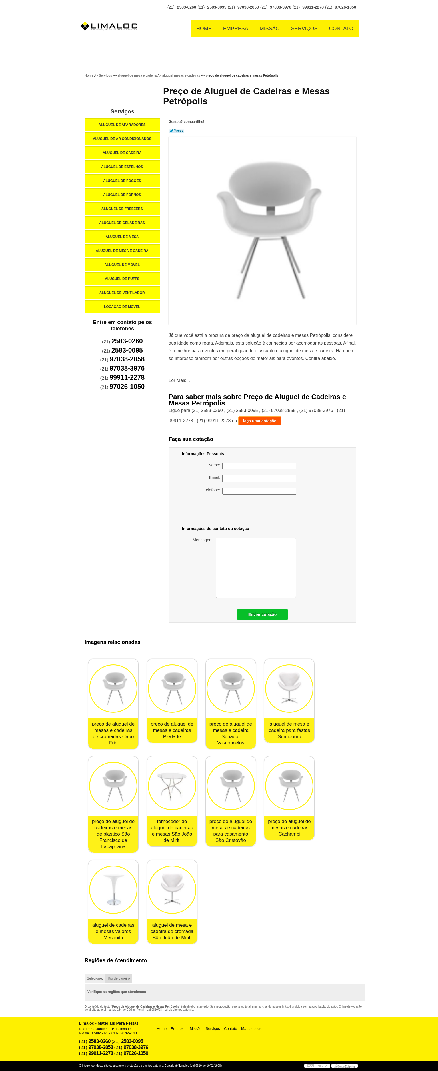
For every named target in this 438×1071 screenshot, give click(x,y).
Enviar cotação (262, 614)
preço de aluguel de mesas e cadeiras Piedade (172, 730)
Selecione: (95, 978)
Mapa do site (251, 1028)
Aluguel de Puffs (122, 279)
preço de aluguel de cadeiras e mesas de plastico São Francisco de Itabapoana (113, 834)
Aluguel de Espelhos (122, 167)
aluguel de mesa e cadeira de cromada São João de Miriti (172, 931)
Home (204, 28)
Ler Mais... (179, 380)
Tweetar (176, 130)
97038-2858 (248, 7)
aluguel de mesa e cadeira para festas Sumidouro (289, 730)
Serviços (304, 28)
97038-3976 (280, 7)
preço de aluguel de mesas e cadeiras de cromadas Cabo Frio (113, 733)
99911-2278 (313, 7)
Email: (252, 478)
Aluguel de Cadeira (123, 153)
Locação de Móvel (122, 307)
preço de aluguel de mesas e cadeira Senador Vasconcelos (230, 733)
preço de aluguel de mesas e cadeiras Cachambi (289, 828)
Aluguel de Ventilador (122, 293)
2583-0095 (216, 7)
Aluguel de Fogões (122, 181)
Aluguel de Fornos (122, 195)
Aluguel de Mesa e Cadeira (122, 251)
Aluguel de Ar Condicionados (122, 139)
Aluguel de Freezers (122, 209)
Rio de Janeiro (119, 978)
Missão (270, 28)
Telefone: (250, 491)
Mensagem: (244, 568)
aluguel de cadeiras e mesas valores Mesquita (113, 931)
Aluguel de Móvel (122, 265)
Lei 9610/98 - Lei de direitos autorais (170, 1009)
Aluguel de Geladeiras (122, 223)
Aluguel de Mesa (123, 237)
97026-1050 (345, 7)
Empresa (235, 28)
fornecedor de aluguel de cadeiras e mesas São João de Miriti (172, 831)
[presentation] (256, 511)
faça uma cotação (260, 421)
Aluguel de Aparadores (123, 125)
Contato (341, 28)
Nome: (252, 466)
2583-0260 (186, 7)
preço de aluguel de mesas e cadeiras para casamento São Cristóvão (230, 831)
